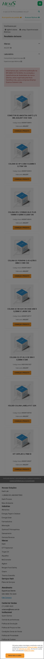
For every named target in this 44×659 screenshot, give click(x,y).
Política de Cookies (32, 647)
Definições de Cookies (25, 649)
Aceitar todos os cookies (14, 655)
